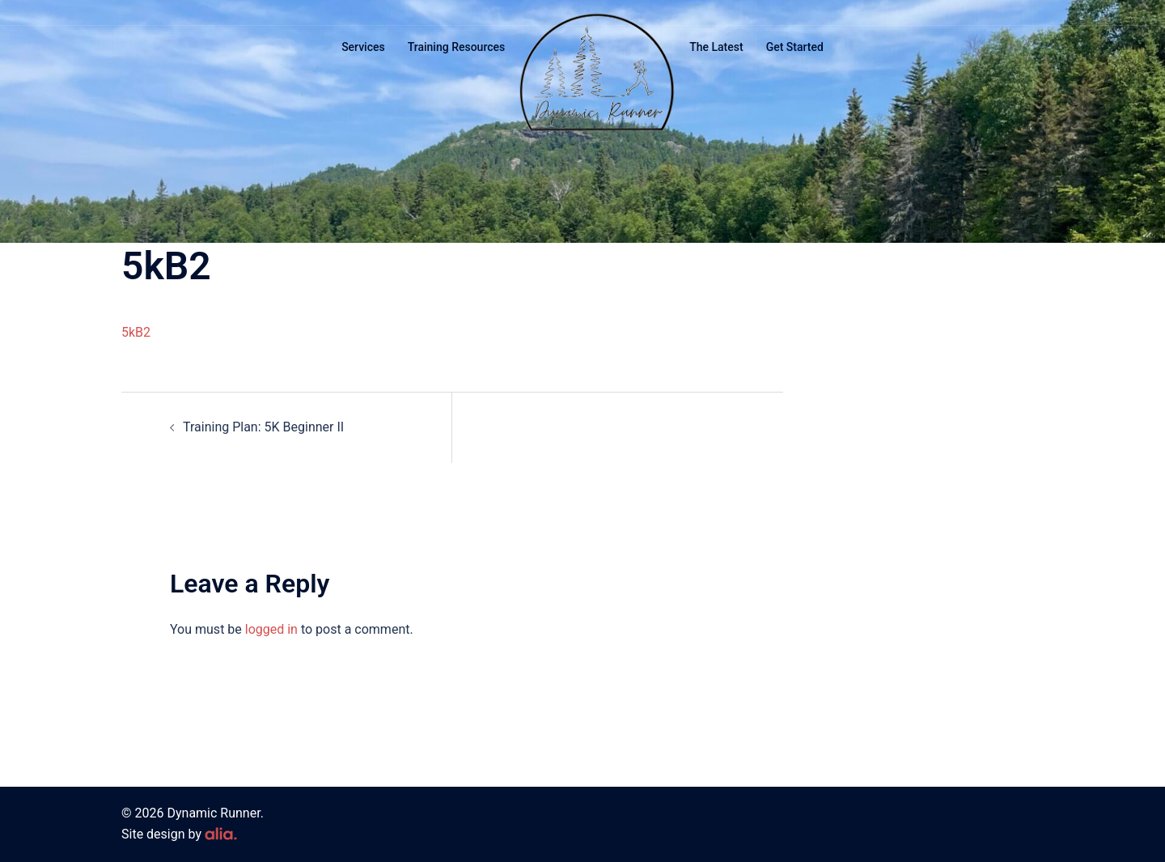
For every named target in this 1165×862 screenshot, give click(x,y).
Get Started (795, 46)
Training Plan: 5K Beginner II (263, 427)
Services (363, 46)
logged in (271, 629)
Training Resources (457, 46)
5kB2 (135, 332)
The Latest (716, 46)
